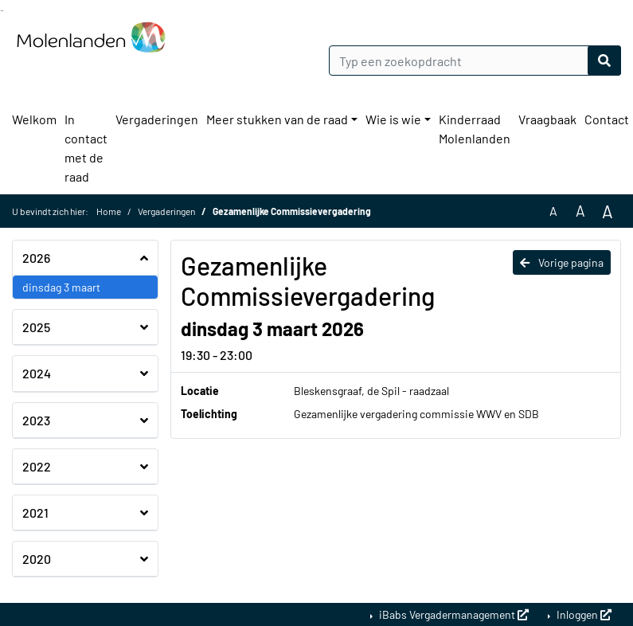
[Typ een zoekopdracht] (475, 60)
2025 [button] (36, 327)
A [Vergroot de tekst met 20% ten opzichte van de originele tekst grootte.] (580, 210)
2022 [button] (36, 466)
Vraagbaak (547, 119)
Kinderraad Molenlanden (474, 129)
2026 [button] (36, 257)
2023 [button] (36, 420)
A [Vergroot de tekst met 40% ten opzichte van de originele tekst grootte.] (607, 211)
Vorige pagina (562, 262)
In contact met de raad (85, 148)
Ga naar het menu (2, 10)
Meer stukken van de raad (277, 119)
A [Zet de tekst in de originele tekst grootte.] (553, 210)
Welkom (34, 119)
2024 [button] (36, 373)
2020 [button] (36, 558)
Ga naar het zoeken (1, 10)
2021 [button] (35, 512)
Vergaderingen (156, 119)
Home (108, 211)
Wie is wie (393, 119)
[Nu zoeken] (604, 60)
